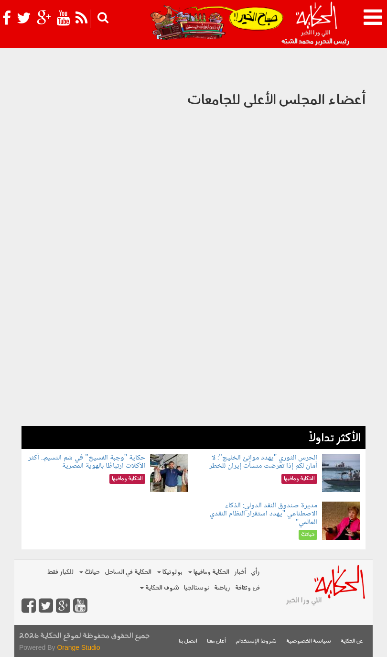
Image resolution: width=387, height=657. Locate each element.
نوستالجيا (196, 587)
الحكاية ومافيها (208, 572)
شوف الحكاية (159, 587)
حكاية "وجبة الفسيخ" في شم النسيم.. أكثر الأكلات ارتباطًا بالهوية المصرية (86, 462)
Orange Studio (78, 647)
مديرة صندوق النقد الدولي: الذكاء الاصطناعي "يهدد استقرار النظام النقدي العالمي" (264, 514)
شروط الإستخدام (256, 641)
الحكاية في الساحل (128, 572)
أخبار (240, 572)
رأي (255, 572)
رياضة (222, 587)
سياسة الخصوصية (308, 641)
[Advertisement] (194, 359)
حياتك (89, 572)
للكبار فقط (60, 572)
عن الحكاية (352, 641)
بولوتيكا (170, 572)
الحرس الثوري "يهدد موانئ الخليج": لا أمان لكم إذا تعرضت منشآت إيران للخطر (263, 462)
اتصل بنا (188, 641)
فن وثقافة (247, 587)
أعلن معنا (216, 641)
